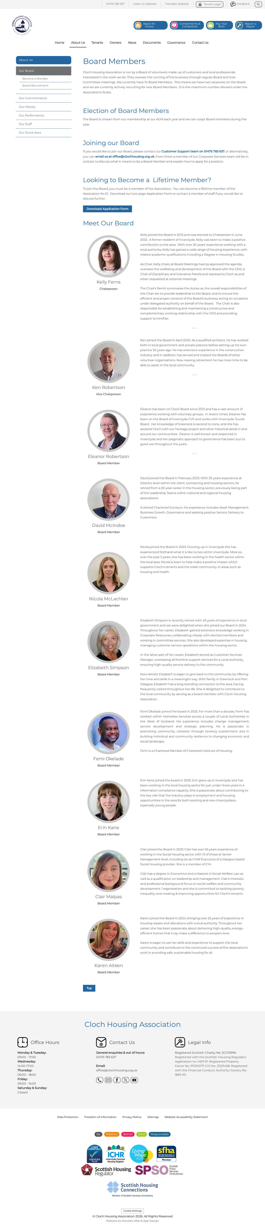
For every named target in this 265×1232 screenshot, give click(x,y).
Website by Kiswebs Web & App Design (132, 1220)
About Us (26, 60)
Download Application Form (107, 209)
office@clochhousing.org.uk (116, 1070)
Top (89, 988)
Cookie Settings (132, 1210)
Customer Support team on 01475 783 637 (193, 151)
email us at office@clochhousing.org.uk (124, 156)
